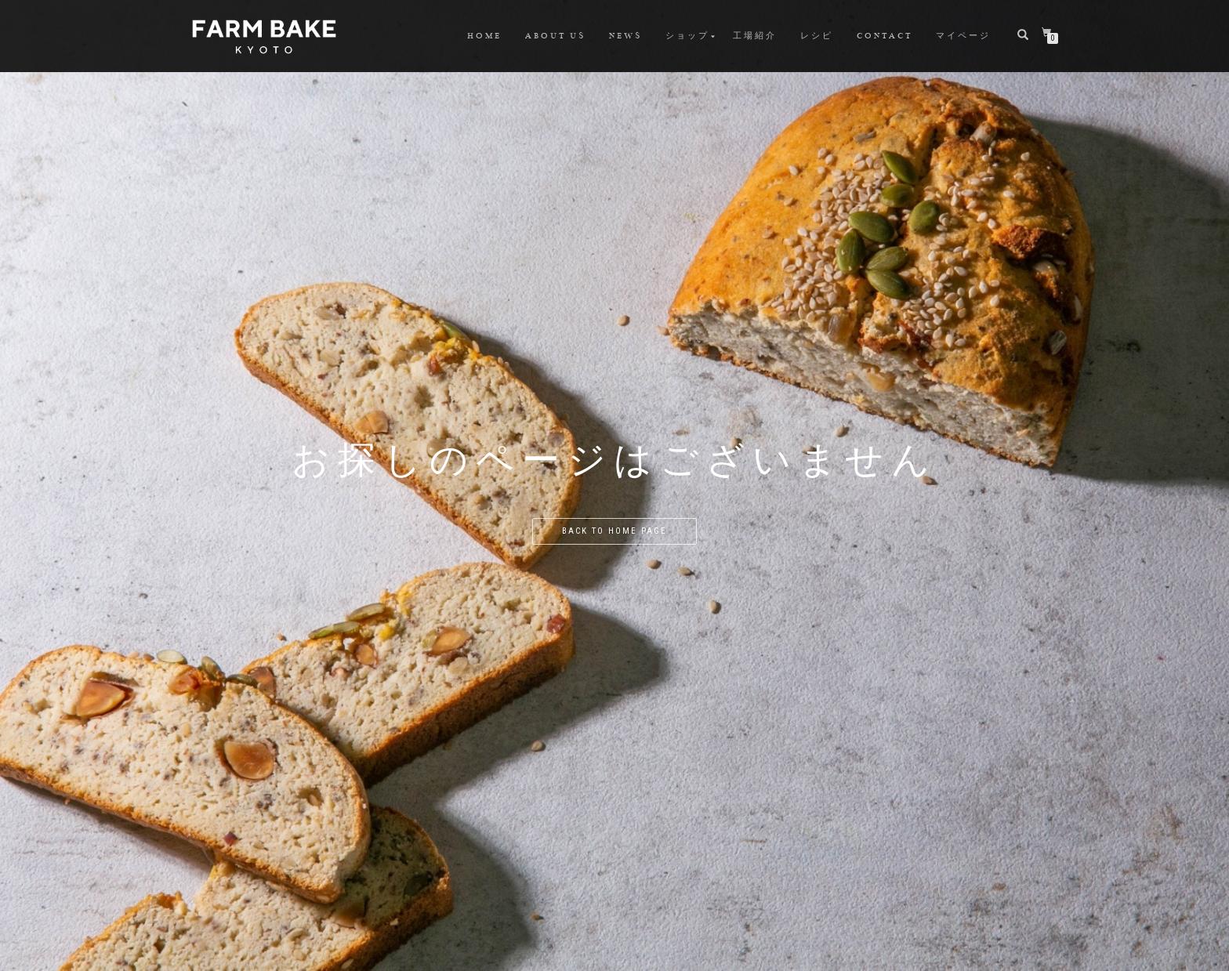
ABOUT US (555, 36)
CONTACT (884, 36)
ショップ (687, 36)
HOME (484, 36)
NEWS (625, 36)
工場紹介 (755, 36)
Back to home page (614, 531)
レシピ (816, 36)
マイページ (963, 36)
